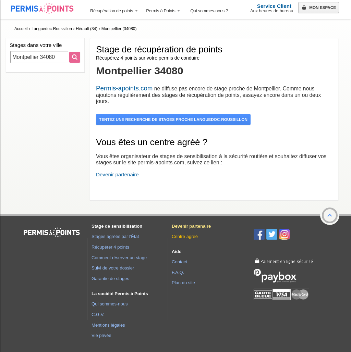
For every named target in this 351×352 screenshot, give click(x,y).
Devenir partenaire (117, 174)
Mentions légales (108, 325)
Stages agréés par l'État (115, 236)
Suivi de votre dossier (113, 268)
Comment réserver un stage (119, 257)
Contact (179, 261)
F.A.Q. (178, 272)
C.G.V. (98, 314)
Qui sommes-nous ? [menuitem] (209, 10)
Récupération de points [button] (111, 10)
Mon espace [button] (318, 8)
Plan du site (183, 282)
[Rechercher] (74, 57)
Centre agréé (185, 236)
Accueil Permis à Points (45, 8)
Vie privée (101, 335)
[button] (330, 215)
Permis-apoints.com (124, 88)
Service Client (274, 6)
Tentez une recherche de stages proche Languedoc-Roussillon (173, 119)
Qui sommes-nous (110, 303)
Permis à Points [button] (160, 10)
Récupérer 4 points (110, 247)
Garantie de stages (110, 278)
